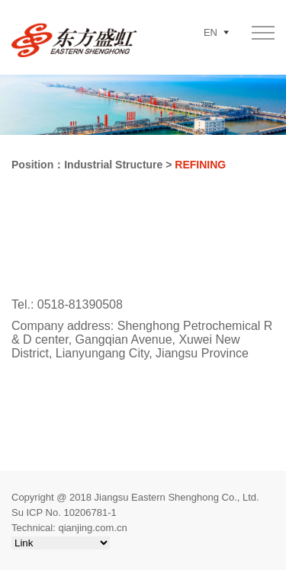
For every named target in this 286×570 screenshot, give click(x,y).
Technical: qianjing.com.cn (69, 527)
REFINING (200, 165)
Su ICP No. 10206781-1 (64, 512)
